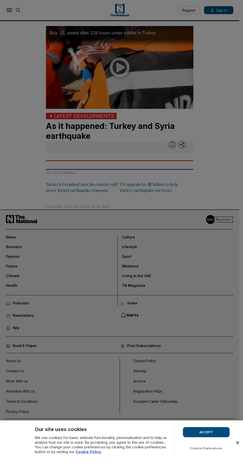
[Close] (237, 442)
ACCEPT (206, 432)
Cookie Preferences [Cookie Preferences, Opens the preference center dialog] (206, 448)
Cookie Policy (88, 451)
